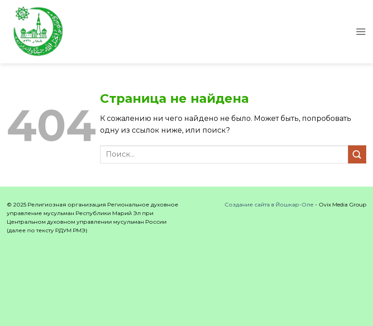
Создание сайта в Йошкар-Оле (269, 204)
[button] (360, 31)
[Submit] (357, 154)
